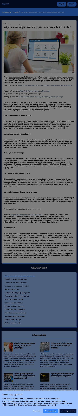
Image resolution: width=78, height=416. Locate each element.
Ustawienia (36, 411)
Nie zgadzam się (50, 411)
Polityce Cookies (62, 405)
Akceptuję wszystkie (68, 411)
